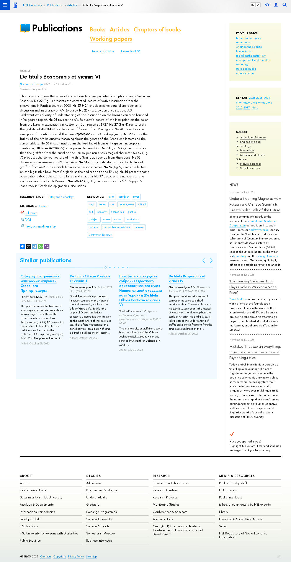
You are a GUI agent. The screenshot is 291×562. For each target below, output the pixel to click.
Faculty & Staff (30, 519)
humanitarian (244, 51)
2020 (261, 103)
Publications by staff (233, 483)
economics (243, 42)
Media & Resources (237, 476)
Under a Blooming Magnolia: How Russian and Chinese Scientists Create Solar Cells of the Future (255, 204)
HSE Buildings (29, 526)
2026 (252, 98)
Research (162, 476)
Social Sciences (250, 168)
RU (253, 4)
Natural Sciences (250, 163)
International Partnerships (37, 512)
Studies (93, 476)
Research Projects (165, 497)
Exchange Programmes (101, 512)
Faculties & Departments (37, 504)
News (234, 184)
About (26, 476)
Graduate (92, 504)
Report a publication (103, 51)
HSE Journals (228, 490)
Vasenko (263, 230)
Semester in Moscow (100, 533)
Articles (119, 29)
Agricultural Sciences (253, 137)
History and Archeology (60, 197)
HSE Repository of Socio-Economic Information (243, 535)
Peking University (267, 256)
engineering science (249, 47)
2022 (247, 103)
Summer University (99, 519)
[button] (105, 267)
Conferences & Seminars (170, 512)
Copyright (59, 556)
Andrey (253, 230)
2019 (269, 103)
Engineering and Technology (248, 144)
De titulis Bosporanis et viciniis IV (187, 278)
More (255, 107)
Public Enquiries (30, 540)
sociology (242, 64)
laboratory (239, 256)
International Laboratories (170, 483)
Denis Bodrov (237, 299)
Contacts (45, 556)
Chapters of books (157, 29)
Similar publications (45, 260)
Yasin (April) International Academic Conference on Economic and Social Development (178, 530)
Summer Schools (97, 526)
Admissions (93, 483)
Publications (57, 27)
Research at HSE (130, 51)
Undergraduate (96, 497)
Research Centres (165, 490)
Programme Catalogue (101, 490)
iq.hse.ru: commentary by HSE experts (245, 504)
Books (97, 29)
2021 (254, 103)
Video (223, 526)
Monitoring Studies (166, 504)
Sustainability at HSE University (41, 497)
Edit (279, 555)
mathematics (262, 60)
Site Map (91, 556)
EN (258, 4)
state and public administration (246, 71)
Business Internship (99, 540)
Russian (43, 206)
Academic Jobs (163, 519)
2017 (247, 107)
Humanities (247, 150)
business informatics (248, 38)
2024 (267, 98)
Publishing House (230, 497)
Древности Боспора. (32, 84)
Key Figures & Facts (33, 490)
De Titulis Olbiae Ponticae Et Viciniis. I (90, 278)
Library (223, 512)
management (244, 60)
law (264, 55)
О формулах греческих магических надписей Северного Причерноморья (40, 283)
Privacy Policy (76, 556)
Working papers (111, 39)
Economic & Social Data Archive (241, 519)
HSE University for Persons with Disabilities (49, 533)
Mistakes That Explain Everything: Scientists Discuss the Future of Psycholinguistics (255, 352)
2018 (239, 107)
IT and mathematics (248, 55)
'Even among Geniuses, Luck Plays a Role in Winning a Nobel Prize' (253, 287)
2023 (239, 103)
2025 (259, 98)
